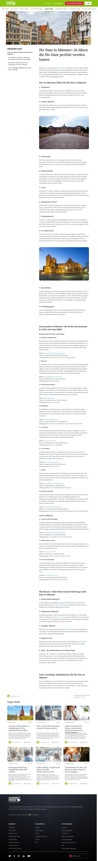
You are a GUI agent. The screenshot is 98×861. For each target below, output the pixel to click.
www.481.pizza (49, 398)
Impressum (65, 833)
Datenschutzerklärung (69, 842)
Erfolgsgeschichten (41, 836)
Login (88, 3)
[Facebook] (14, 856)
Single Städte (13, 839)
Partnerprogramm (67, 830)
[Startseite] (10, 3)
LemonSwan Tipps (14, 836)
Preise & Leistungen (68, 836)
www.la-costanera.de (51, 462)
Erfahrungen (39, 830)
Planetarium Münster (58, 617)
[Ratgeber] (5, 9)
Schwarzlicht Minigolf (60, 605)
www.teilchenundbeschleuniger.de (55, 533)
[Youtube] (29, 856)
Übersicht (12, 827)
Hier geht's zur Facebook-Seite (54, 483)
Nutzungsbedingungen (69, 848)
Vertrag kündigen (67, 839)
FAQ (36, 842)
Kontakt (64, 827)
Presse (37, 833)
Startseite (48, 3)
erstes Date (61, 68)
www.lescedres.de (50, 441)
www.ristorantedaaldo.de (53, 507)
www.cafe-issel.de (50, 552)
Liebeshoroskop (14, 845)
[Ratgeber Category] (14, 9)
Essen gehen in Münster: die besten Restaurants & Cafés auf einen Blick (19, 58)
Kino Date (67, 629)
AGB (63, 845)
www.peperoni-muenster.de (53, 377)
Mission (37, 827)
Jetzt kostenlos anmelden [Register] (74, 3)
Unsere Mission (58, 3)
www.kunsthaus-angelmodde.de (55, 353)
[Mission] (58, 3)
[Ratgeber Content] (20, 725)
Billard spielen (82, 642)
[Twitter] (10, 856)
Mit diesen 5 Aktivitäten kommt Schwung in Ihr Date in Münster (18, 63)
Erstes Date (12, 830)
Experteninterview (14, 842)
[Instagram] (19, 856)
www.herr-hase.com (51, 575)
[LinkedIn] (24, 856)
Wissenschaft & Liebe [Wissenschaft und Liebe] (15, 848)
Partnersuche (13, 833)
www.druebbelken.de (51, 419)
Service (37, 839)
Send (54, 656)
